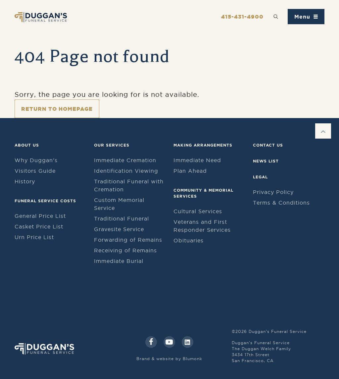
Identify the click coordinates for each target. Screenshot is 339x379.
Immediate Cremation (125, 160)
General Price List (40, 216)
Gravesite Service (119, 229)
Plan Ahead (190, 171)
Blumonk (192, 358)
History (25, 181)
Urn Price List (34, 237)
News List (266, 161)
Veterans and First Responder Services (202, 226)
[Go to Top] (323, 131)
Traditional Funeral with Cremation (129, 185)
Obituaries (188, 240)
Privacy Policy (273, 192)
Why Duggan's (36, 160)
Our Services (111, 145)
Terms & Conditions (281, 203)
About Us (27, 145)
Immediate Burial (118, 261)
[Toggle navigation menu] (306, 16)
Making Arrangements (202, 145)
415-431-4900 (242, 16)
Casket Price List (39, 226)
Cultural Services (197, 211)
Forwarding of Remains (128, 240)
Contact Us (268, 145)
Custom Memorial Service (119, 204)
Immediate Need (197, 160)
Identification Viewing (126, 171)
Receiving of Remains (125, 250)
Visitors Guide (35, 171)
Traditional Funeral (121, 218)
